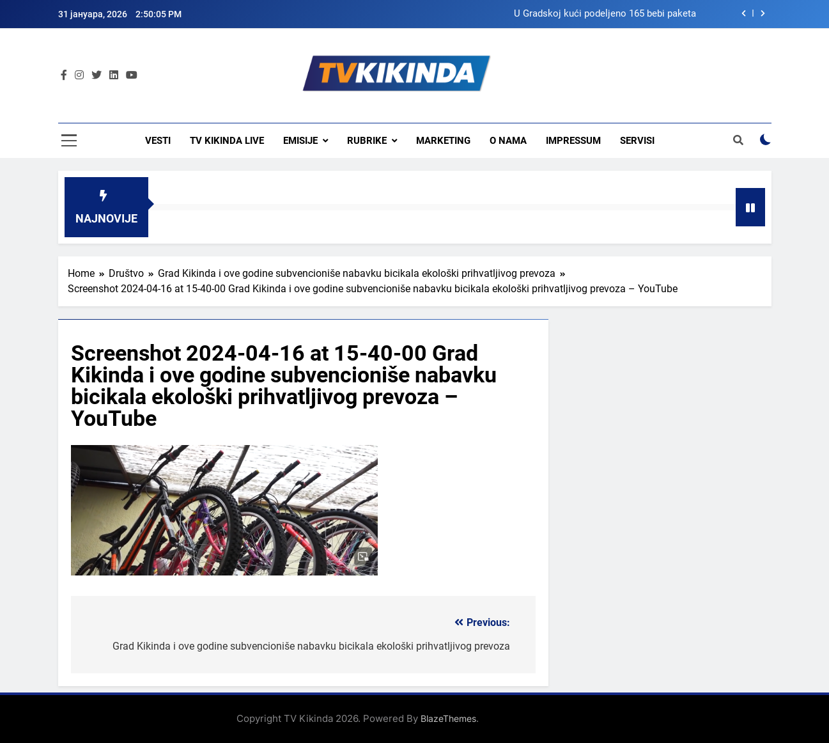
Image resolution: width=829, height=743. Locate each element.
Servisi (637, 140)
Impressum (573, 140)
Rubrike (367, 140)
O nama (508, 140)
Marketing (443, 140)
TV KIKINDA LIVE (227, 140)
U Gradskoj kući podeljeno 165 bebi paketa (605, 14)
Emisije (300, 140)
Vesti (158, 140)
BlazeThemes (448, 718)
